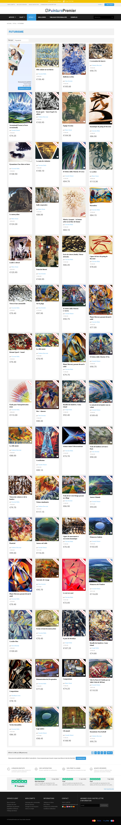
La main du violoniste (43, 161)
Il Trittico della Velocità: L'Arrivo (71, 310)
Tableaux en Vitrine (49, 802)
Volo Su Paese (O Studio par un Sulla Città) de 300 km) (100, 681)
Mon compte (11, 4)
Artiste (12, 17)
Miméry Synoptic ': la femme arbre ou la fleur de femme (72, 221)
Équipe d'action (68, 126)
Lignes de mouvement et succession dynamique (71, 537)
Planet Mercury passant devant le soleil (100, 318)
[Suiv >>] (110, 752)
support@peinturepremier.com (70, 804)
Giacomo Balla (42, 74)
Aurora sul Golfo (41, 543)
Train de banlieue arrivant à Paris (99, 448)
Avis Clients (47, 804)
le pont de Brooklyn (69, 638)
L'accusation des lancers (97, 61)
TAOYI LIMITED (66, 802)
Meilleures (42, 17)
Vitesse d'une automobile (17, 303)
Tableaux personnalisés (58, 17)
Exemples (74, 17)
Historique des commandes (32, 802)
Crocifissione (40, 460)
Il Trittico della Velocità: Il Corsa (73, 171)
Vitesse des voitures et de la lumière (18, 498)
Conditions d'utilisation (49, 808)
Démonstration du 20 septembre (46, 679)
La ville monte (41, 349)
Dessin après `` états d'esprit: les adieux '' (46, 113)
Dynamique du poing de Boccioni (100, 126)
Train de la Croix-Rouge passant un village (73, 497)
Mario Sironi (68, 130)
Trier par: (10, 40)
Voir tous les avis (109, 789)
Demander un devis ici (24, 88)
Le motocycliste (14, 214)
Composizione (14, 691)
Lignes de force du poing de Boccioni (99, 257)
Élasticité (12, 543)
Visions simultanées (42, 502)
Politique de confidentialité (51, 806)
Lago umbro (40, 729)
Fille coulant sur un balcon (44, 69)
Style (31, 17)
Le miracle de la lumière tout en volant (100, 406)
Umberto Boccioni (97, 65)
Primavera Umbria (96, 537)
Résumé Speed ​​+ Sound (17, 352)
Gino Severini (68, 81)
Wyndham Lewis (15, 695)
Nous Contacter (34, 4)
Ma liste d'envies (22, 4)
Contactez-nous (81, 758)
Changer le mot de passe (31, 806)
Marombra (93, 205)
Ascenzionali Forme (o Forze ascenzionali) (18, 126)
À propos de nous (11, 804)
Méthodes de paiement (13, 806)
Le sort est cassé (68, 593)
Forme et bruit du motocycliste (46, 629)
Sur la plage (40, 303)
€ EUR (100, 4)
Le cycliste (93, 172)
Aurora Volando (95, 497)
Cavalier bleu (13, 641)
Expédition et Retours (12, 808)
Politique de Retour (12, 810)
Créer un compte (29, 808)
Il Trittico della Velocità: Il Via (99, 357)
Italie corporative (41, 205)
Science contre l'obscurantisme (73, 446)
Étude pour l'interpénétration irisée (18, 406)
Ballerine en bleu (68, 77)
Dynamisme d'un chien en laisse (19, 164)
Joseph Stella (68, 409)
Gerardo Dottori (15, 130)
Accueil (9, 23)
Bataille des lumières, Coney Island (72, 406)
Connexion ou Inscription (48, 4)
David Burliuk (15, 645)
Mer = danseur (41, 411)
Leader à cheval (14, 262)
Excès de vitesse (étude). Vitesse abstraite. (73, 256)
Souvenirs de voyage (42, 580)
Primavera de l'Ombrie (97, 584)
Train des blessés (41, 269)
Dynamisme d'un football (98, 732)
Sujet (22, 17)
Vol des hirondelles (15, 725)
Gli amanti (66, 731)
